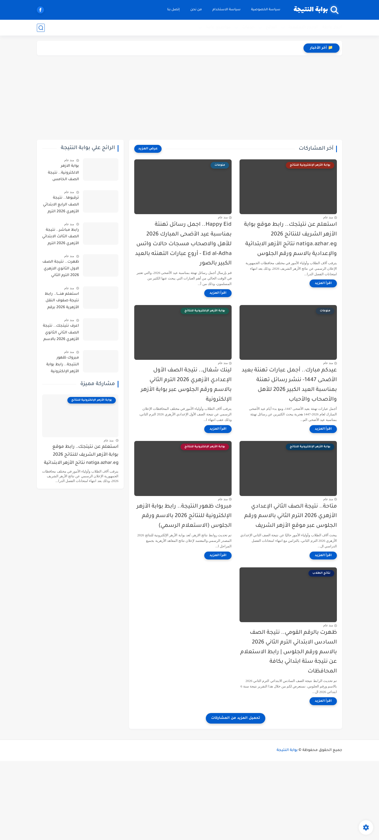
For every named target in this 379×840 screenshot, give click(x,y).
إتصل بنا (173, 10)
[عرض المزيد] (148, 149)
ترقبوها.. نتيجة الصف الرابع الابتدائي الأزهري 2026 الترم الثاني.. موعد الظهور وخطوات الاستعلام (61, 205)
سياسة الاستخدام (226, 10)
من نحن (196, 10)
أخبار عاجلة (332, 27)
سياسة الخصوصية (265, 10)
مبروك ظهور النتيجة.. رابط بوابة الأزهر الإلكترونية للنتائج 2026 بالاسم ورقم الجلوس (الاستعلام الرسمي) (184, 516)
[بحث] (41, 28)
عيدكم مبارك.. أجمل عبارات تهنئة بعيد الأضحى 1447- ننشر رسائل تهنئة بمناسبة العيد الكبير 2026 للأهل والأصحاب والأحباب (289, 384)
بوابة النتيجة (310, 10)
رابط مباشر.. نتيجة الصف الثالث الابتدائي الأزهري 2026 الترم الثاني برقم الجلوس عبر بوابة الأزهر (60, 238)
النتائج (271, 27)
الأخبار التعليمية (303, 27)
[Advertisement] (189, 97)
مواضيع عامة (218, 27)
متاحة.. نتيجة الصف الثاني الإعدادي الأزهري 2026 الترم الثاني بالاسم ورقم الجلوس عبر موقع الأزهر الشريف (290, 516)
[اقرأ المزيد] (323, 283)
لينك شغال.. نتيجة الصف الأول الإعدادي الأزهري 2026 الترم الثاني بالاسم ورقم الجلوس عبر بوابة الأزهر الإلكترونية (186, 384)
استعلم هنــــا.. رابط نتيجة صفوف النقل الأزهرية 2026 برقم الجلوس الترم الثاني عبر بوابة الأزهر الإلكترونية (62, 302)
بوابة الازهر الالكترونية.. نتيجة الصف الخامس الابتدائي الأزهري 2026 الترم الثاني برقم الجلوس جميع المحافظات (60, 174)
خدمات (248, 27)
